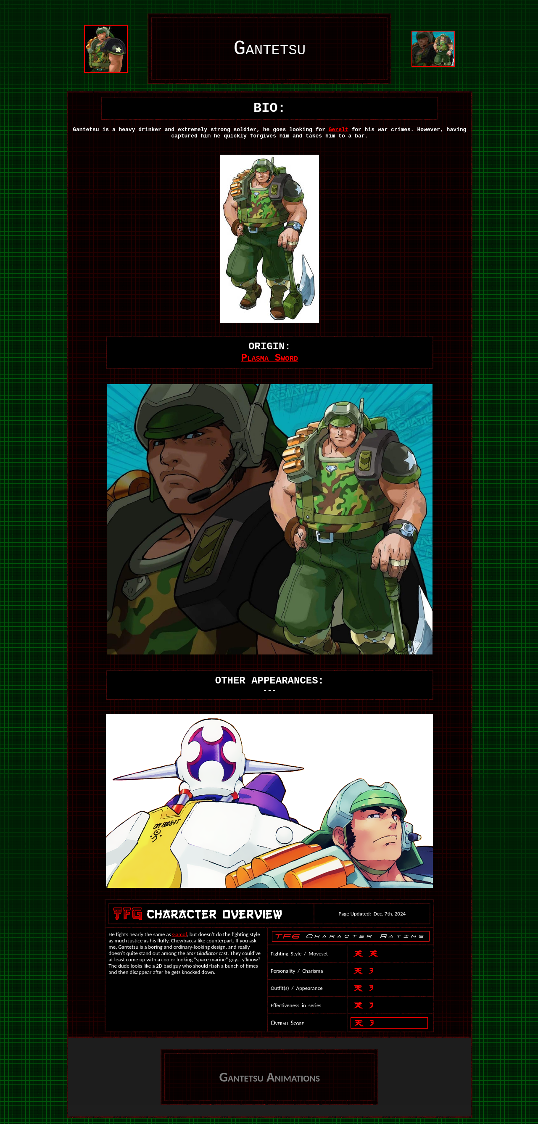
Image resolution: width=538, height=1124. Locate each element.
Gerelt (338, 130)
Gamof (179, 934)
